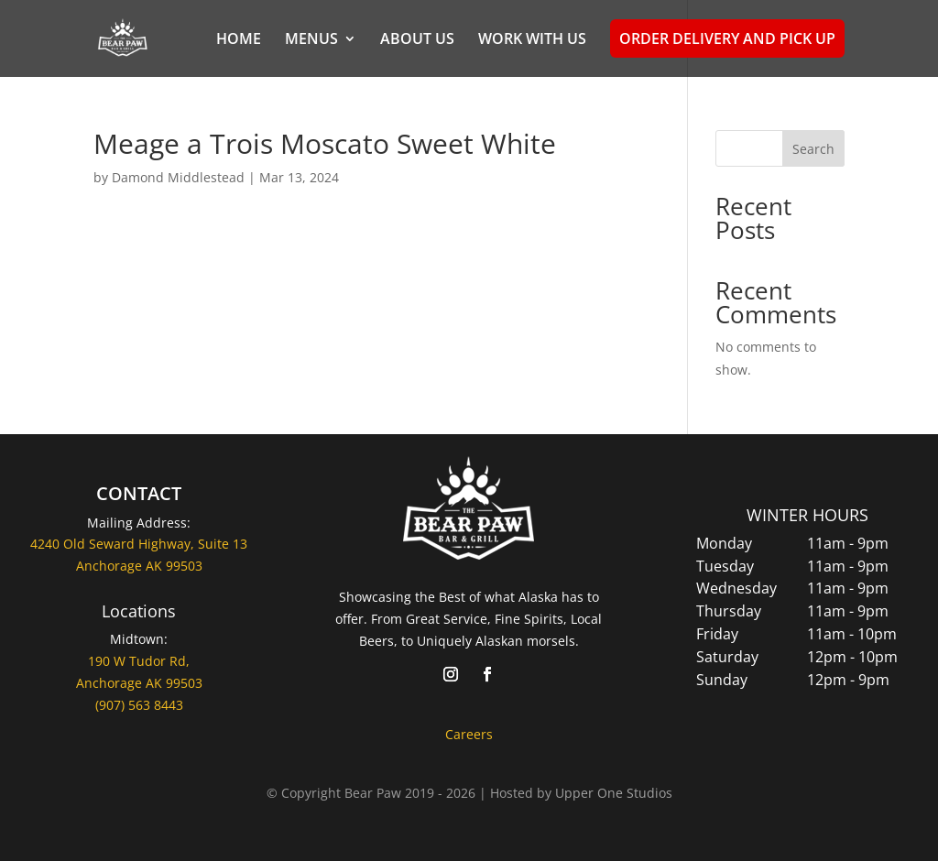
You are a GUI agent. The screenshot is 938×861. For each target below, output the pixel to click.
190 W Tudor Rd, (139, 661)
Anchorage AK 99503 (139, 683)
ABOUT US (417, 40)
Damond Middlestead (178, 177)
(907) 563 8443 (139, 705)
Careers (469, 734)
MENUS (311, 40)
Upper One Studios (613, 792)
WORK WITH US (532, 40)
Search (813, 149)
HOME (238, 40)
